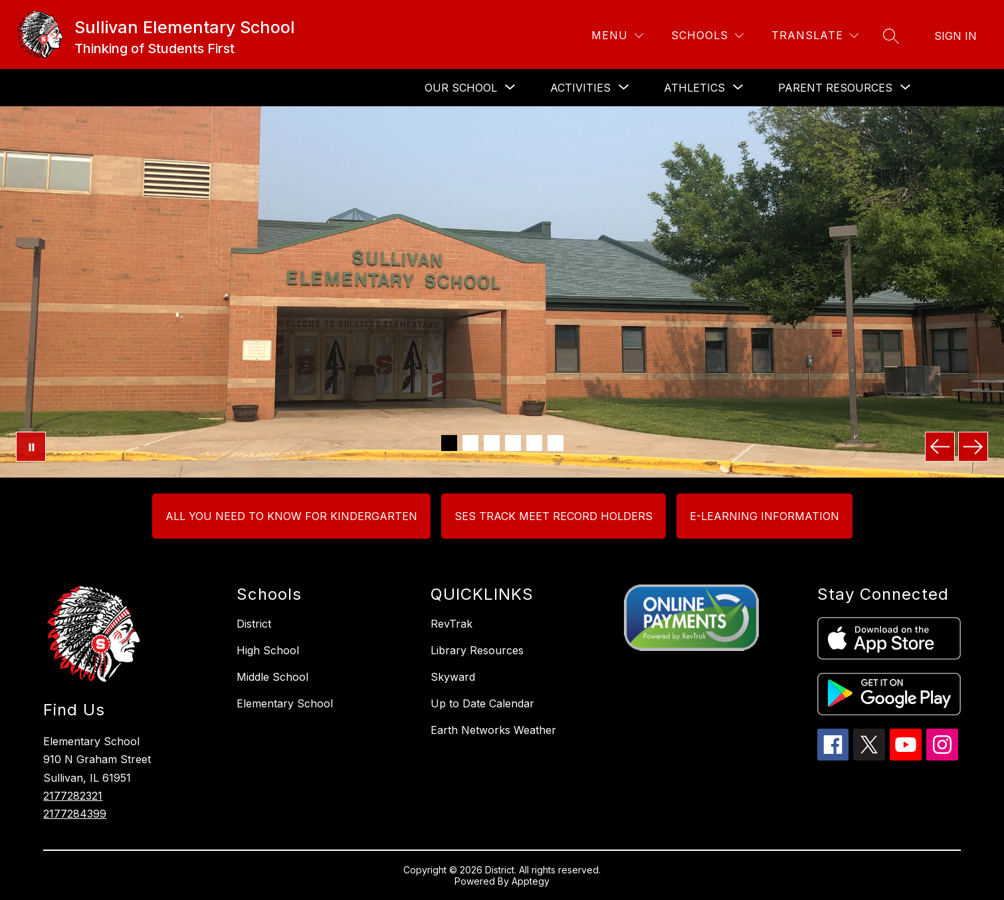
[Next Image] (973, 447)
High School (268, 650)
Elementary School (285, 703)
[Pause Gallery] (31, 447)
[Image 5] (534, 443)
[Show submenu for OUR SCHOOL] (461, 88)
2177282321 (72, 795)
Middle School (272, 676)
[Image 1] (449, 443)
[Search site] (891, 36)
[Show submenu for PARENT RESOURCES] (835, 88)
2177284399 (74, 813)
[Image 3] (492, 443)
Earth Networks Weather (493, 730)
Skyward (453, 676)
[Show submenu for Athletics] (694, 88)
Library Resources (477, 650)
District (254, 623)
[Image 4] (513, 443)
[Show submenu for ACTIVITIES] (580, 88)
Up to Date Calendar (482, 703)
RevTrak (451, 623)
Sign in (955, 36)
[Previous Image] (940, 447)
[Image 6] (555, 443)
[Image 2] (470, 443)
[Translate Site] (815, 35)
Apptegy (531, 881)
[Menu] (617, 35)
